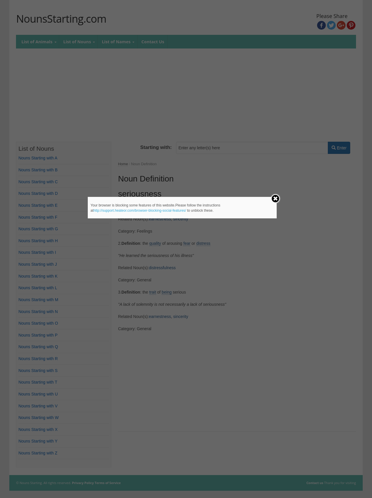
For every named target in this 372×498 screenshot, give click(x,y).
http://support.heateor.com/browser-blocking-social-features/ (140, 210)
